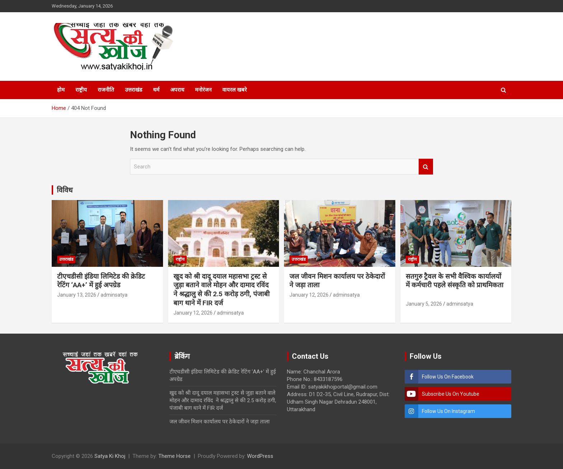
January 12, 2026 (193, 313)
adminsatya (114, 295)
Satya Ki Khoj (109, 456)
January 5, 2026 (424, 304)
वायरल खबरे (234, 90)
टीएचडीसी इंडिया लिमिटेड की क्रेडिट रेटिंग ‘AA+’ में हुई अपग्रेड (101, 280)
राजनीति (106, 90)
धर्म (156, 90)
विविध (65, 190)
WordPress (260, 456)
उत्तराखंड (133, 90)
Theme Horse (174, 456)
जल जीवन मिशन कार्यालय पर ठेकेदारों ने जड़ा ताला (219, 421)
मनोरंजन (203, 90)
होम (61, 90)
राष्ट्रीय (81, 90)
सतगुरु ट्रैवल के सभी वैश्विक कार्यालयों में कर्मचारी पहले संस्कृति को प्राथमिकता (454, 285)
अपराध (177, 90)
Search (426, 167)
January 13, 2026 (76, 295)
